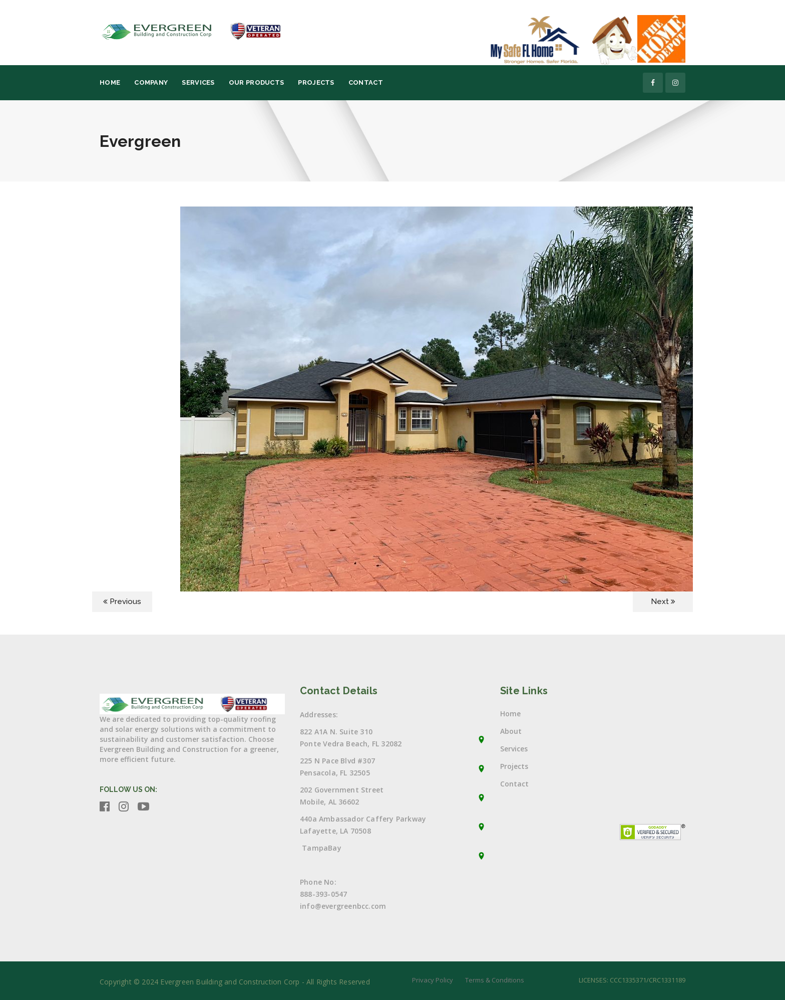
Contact (365, 82)
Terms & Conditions (494, 979)
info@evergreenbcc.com (343, 906)
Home (110, 82)
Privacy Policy (432, 979)
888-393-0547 (323, 894)
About (511, 731)
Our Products (256, 82)
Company (151, 82)
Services (198, 82)
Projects (316, 82)
